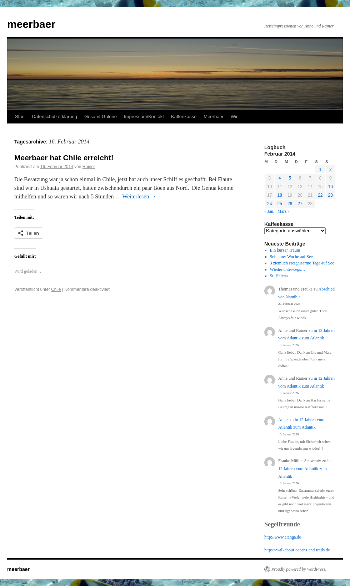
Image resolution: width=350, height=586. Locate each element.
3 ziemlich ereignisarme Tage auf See (302, 263)
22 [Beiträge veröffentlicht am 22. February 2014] (320, 195)
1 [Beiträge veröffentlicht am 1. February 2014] (320, 169)
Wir (234, 116)
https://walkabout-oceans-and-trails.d (296, 549)
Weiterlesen (139, 196)
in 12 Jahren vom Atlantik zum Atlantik (304, 468)
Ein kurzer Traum (285, 250)
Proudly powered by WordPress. (298, 569)
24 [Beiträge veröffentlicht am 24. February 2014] (269, 203)
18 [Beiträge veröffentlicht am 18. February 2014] (279, 195)
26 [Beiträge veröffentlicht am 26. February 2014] (290, 203)
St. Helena (279, 275)
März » (284, 211)
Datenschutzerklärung (54, 116)
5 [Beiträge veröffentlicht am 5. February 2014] (290, 178)
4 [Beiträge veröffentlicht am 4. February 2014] (280, 178)
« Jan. (269, 211)
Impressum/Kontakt (144, 116)
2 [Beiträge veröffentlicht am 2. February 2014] (330, 169)
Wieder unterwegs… (287, 269)
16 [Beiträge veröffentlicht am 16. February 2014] (330, 186)
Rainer (88, 166)
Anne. (283, 419)
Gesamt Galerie (100, 116)
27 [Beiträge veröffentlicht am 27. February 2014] (300, 203)
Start (20, 116)
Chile (56, 289)
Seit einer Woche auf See (291, 256)
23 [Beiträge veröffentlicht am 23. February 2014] (330, 195)
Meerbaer (214, 116)
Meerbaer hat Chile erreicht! (64, 157)
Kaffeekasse (183, 116)
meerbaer (31, 24)
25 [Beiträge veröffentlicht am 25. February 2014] (279, 203)
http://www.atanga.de (282, 537)
